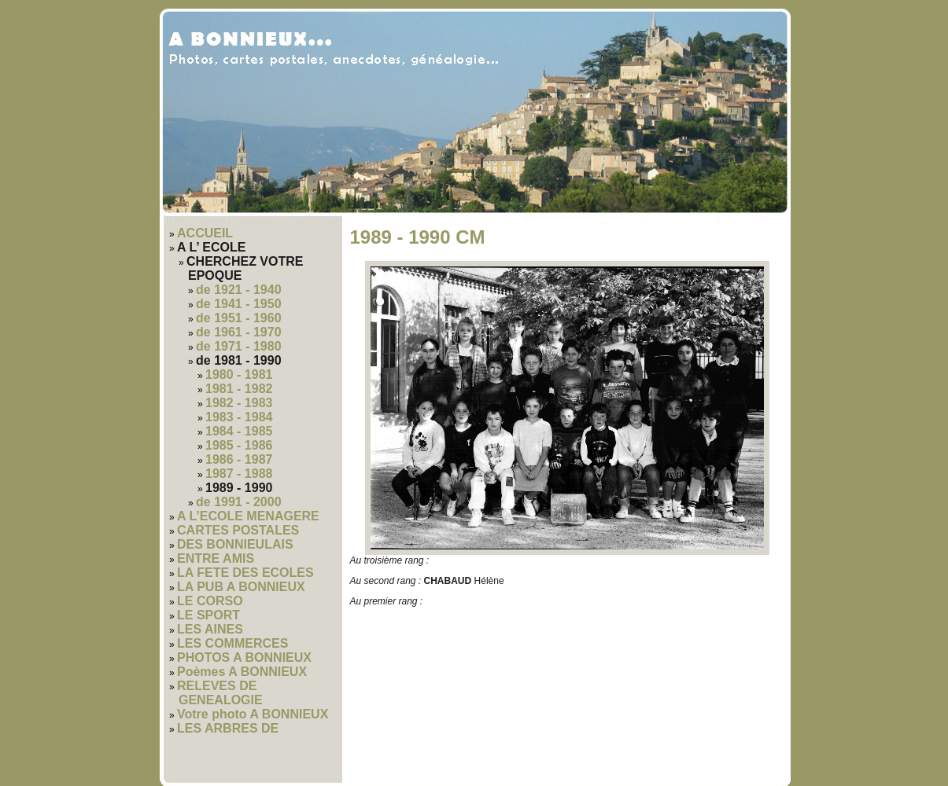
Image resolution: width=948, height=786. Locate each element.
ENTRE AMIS (215, 558)
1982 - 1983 (238, 403)
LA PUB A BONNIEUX (241, 586)
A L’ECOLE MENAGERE (248, 516)
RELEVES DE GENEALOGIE (220, 693)
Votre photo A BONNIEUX (252, 714)
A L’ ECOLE (211, 247)
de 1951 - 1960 (239, 318)
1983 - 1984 (238, 417)
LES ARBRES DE (227, 728)
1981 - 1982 (238, 388)
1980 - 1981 (238, 374)
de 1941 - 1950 (239, 303)
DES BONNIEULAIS (235, 544)
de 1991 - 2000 (239, 502)
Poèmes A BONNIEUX (242, 671)
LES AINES (210, 629)
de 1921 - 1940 (239, 289)
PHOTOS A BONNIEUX (244, 657)
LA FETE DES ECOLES (245, 572)
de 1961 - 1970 (239, 332)
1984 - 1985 (238, 431)
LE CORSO (210, 601)
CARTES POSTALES (238, 530)
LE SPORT (208, 615)
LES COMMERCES (232, 643)
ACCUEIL (205, 233)
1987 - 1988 (238, 473)
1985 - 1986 (238, 445)
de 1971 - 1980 (239, 346)
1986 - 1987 (238, 459)
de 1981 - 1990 (239, 360)
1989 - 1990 (238, 487)
